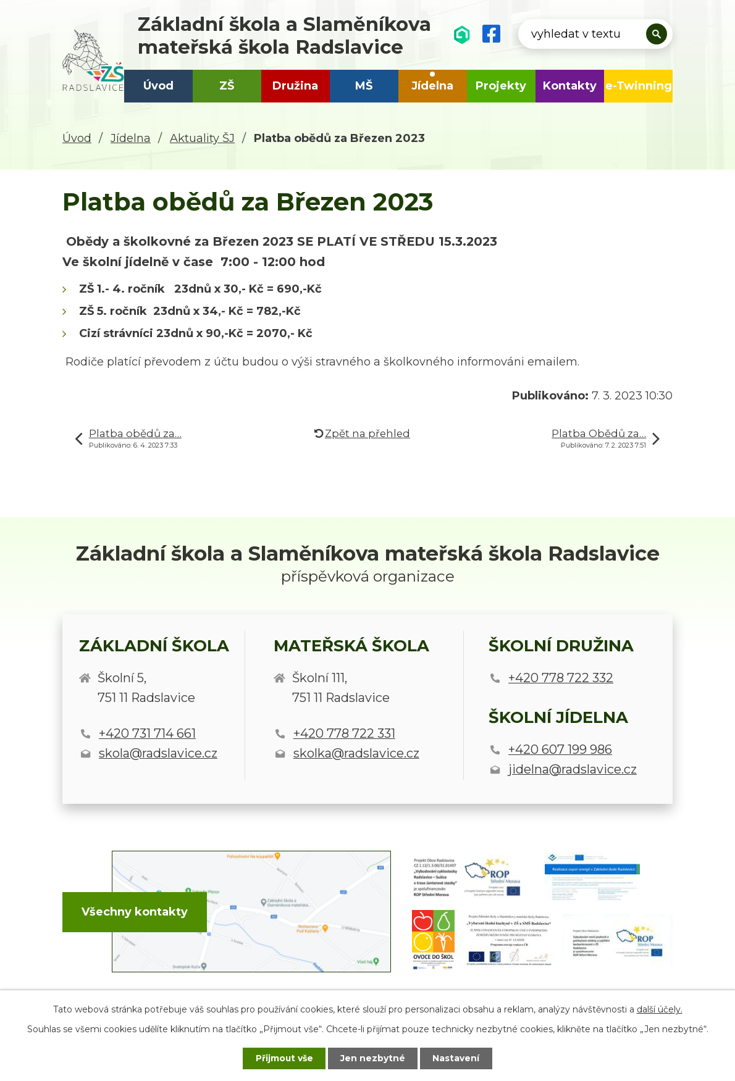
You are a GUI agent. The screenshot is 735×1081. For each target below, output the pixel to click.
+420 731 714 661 (147, 733)
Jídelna (432, 86)
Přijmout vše (283, 1058)
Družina (295, 86)
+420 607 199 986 (560, 749)
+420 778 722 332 (560, 677)
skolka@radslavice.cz (356, 753)
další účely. (659, 1008)
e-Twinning (638, 86)
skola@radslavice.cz (158, 753)
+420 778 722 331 (344, 733)
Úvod (158, 86)
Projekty (501, 86)
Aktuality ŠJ (202, 138)
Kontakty (570, 86)
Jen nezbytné (373, 1058)
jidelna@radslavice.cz (572, 769)
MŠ (363, 86)
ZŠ (226, 86)
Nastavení (457, 1058)
